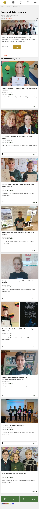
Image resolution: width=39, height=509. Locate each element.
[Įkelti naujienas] (13, 2)
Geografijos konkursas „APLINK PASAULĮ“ (14, 473)
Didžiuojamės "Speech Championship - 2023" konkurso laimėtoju (18, 233)
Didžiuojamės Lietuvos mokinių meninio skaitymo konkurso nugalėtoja (19, 89)
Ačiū (16, 47)
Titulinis (2, 6)
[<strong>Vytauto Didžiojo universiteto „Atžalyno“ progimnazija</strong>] (4, 2)
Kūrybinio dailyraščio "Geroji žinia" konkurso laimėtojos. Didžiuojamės (18, 330)
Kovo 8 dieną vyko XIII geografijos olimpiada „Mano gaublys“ (17, 137)
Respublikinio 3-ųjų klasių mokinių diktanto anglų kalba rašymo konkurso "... (18, 185)
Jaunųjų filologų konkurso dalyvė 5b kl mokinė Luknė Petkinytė (17, 281)
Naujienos (9, 6)
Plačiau (33, 106)
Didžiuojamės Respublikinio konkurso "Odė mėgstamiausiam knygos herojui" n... (14, 378)
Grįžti (5, 55)
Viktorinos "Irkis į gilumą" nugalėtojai (13, 425)
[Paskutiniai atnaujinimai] (20, 2)
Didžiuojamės (16, 6)
